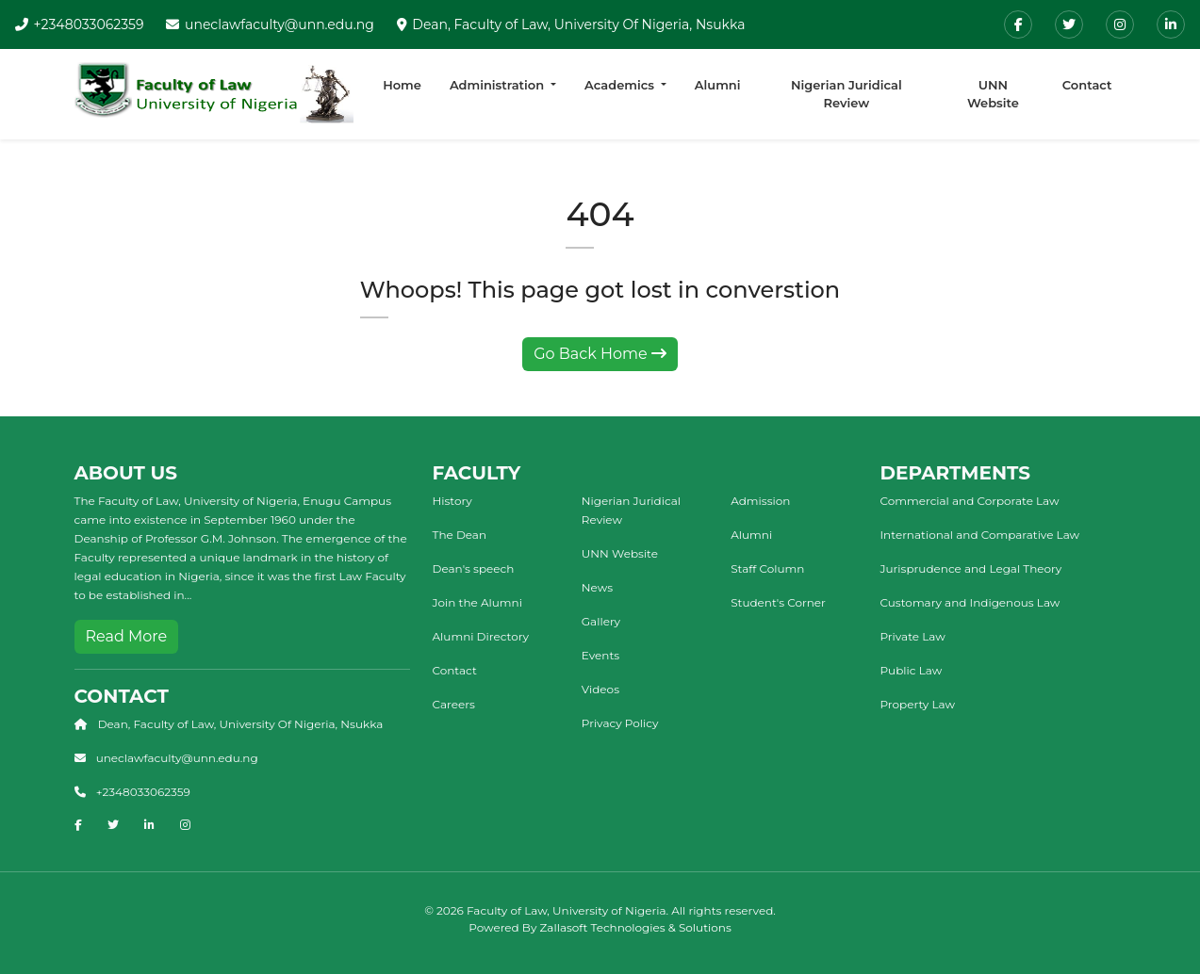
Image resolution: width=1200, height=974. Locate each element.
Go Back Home (600, 354)
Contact (1087, 84)
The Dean (460, 535)
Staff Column (767, 568)
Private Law (912, 636)
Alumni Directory (481, 636)
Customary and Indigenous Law (970, 602)
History (452, 501)
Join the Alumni (477, 602)
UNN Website (993, 94)
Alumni (718, 84)
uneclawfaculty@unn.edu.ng (279, 24)
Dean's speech (474, 568)
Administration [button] (499, 84)
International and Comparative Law (980, 535)
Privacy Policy (620, 723)
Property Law (918, 704)
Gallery (601, 621)
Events (600, 655)
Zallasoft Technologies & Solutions (636, 927)
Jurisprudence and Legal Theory (971, 568)
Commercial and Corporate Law (970, 501)
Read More (127, 636)
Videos (600, 689)
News (597, 587)
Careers (454, 704)
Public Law (911, 670)
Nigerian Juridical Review (846, 94)
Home (402, 84)
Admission (760, 501)
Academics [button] (620, 84)
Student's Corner (778, 602)
